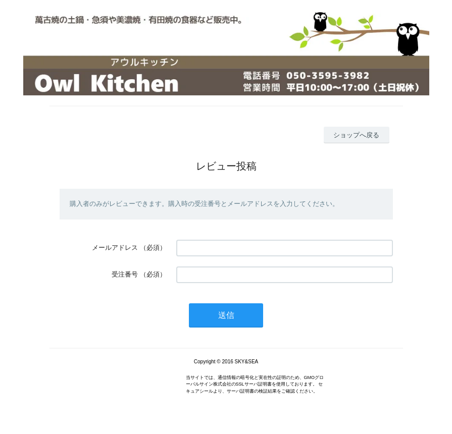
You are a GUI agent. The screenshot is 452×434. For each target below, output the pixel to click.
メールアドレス (115, 247)
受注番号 (125, 274)
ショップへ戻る (356, 135)
